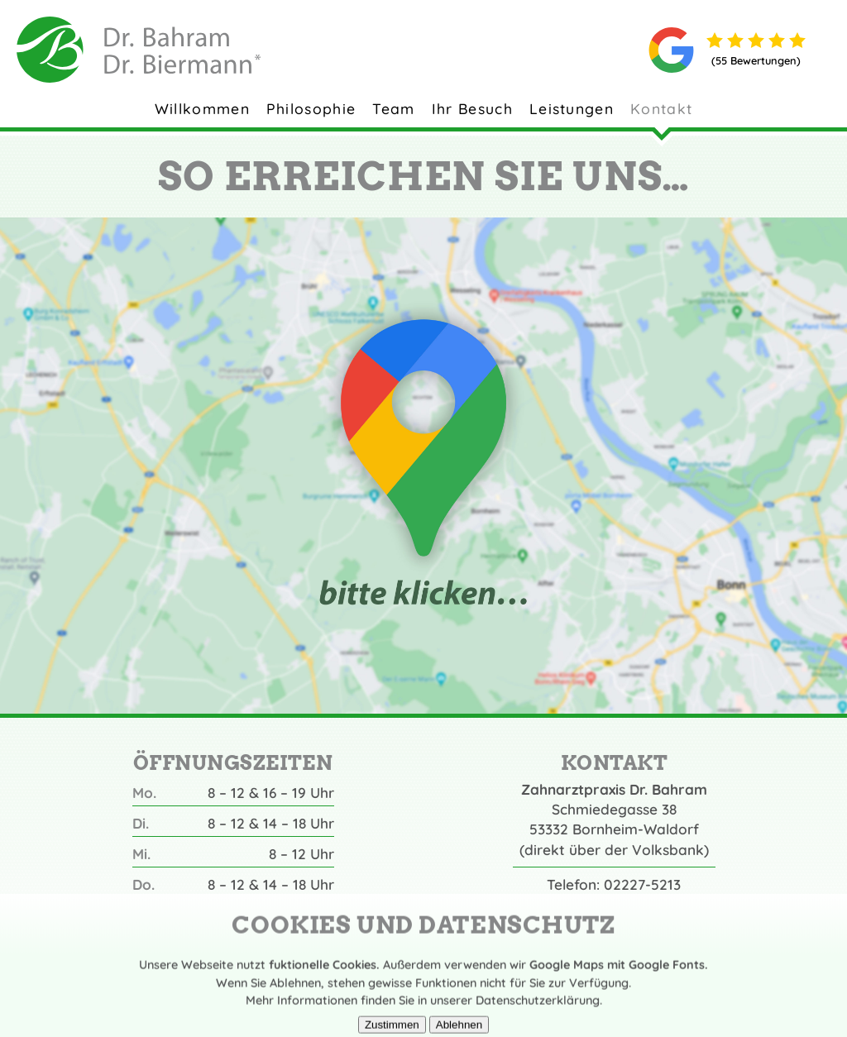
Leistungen (571, 108)
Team (393, 108)
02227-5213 (642, 884)
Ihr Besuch (472, 108)
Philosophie (311, 108)
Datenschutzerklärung (538, 1012)
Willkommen (202, 108)
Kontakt (661, 108)
